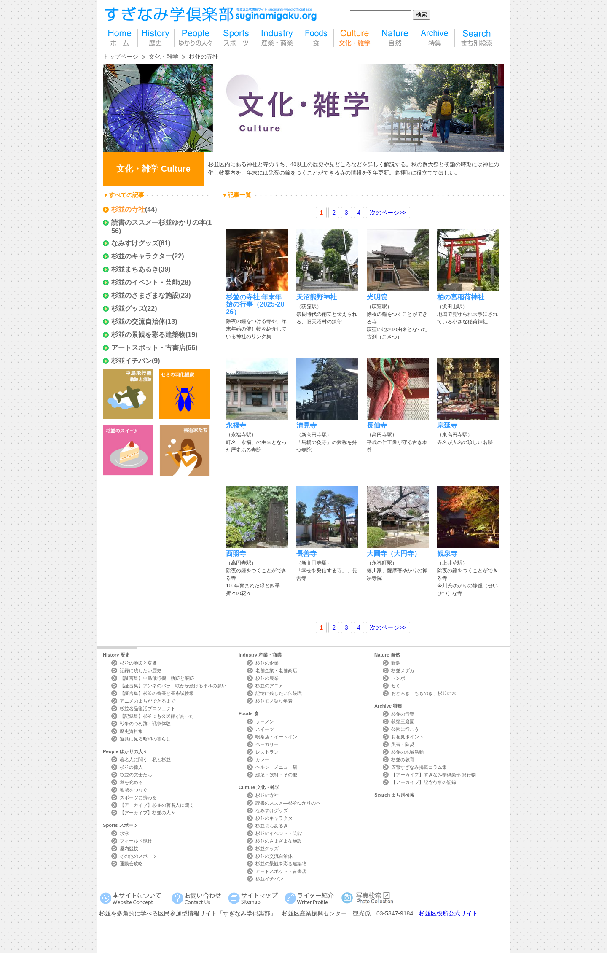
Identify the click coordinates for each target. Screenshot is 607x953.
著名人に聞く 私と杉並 (145, 759)
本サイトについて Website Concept (133, 897)
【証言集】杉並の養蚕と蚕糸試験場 (157, 693)
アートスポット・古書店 (148, 347)
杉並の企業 (267, 662)
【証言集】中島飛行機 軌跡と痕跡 (157, 678)
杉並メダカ (402, 670)
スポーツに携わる (138, 797)
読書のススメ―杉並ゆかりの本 (158, 222)
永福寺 (236, 425)
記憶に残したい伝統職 (278, 693)
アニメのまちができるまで (147, 700)
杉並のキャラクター (141, 256)
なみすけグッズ (134, 243)
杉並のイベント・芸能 (145, 282)
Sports (120, 825)
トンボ (398, 678)
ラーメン (264, 721)
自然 (395, 38)
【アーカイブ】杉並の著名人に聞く (157, 805)
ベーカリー (267, 744)
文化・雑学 (163, 56)
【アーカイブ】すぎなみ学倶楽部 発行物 (433, 774)
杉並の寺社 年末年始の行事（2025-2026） (255, 304)
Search (394, 794)
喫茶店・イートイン (276, 736)
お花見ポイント (407, 736)
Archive (388, 705)
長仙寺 (377, 425)
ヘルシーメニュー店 (276, 767)
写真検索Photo (368, 897)
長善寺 (306, 553)
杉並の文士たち (136, 774)
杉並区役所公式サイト (448, 913)
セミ (395, 685)
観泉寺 (447, 553)
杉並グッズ (128, 308)
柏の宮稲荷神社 (460, 297)
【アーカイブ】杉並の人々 (147, 812)
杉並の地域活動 (407, 751)
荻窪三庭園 (402, 721)
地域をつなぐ (134, 789)
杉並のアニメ (269, 685)
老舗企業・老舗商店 (276, 670)
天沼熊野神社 (316, 297)
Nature (387, 654)
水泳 (124, 833)
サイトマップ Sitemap (254, 897)
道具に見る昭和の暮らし (145, 738)
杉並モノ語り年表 (274, 700)
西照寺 (236, 553)
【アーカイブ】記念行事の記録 (423, 782)
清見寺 (306, 425)
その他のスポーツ (138, 856)
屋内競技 (129, 848)
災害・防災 (402, 744)
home (120, 38)
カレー (262, 759)
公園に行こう (405, 729)
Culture (259, 787)
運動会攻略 (131, 863)
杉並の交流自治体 (138, 321)
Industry (260, 654)
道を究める (131, 782)
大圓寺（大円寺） (394, 553)
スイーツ (264, 729)
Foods (249, 713)
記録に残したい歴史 (140, 670)
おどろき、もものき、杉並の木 (423, 693)
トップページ (120, 56)
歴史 (156, 38)
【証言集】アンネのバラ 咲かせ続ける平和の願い (173, 685)
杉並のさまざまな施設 (145, 295)
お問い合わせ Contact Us (198, 897)
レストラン (267, 751)
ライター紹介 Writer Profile (311, 897)
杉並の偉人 (131, 767)
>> (388, 212)
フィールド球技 (136, 840)
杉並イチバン (131, 360)
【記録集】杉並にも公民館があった (157, 716)
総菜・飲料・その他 (276, 774)
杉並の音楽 (402, 713)
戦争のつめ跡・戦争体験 (145, 723)
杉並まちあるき (134, 269)
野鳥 (395, 662)
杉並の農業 (267, 678)
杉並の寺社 (128, 209)
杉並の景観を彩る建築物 (148, 334)
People (125, 751)
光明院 (377, 297)
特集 (434, 38)
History (116, 654)
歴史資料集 (131, 731)
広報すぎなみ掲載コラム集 (419, 767)
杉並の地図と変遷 (138, 662)
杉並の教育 (402, 759)
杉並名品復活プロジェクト (147, 708)
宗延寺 (447, 425)
